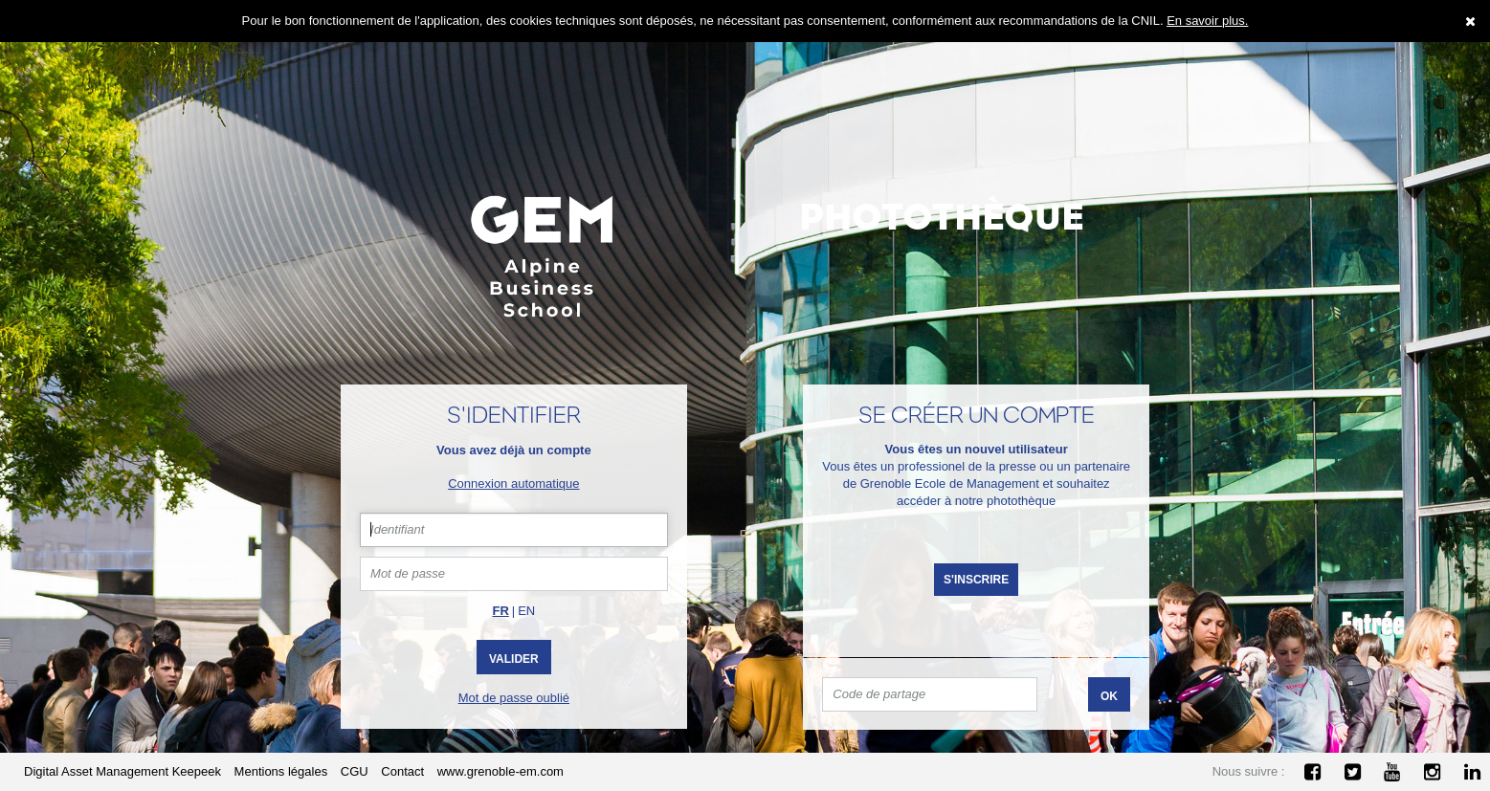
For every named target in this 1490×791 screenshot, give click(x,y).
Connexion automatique (513, 483)
